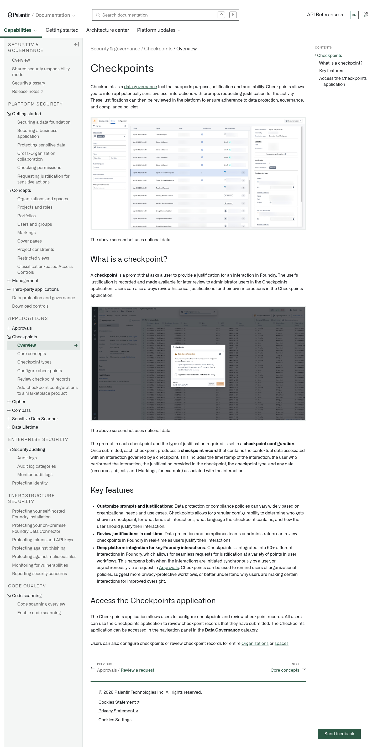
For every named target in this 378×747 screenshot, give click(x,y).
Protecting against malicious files (44, 557)
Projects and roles (34, 207)
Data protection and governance (43, 298)
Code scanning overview (41, 604)
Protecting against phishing (39, 548)
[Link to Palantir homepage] (19, 15)
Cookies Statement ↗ (119, 702)
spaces (281, 643)
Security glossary (28, 83)
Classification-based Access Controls (45, 270)
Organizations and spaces (42, 199)
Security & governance (115, 49)
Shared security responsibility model (41, 72)
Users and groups (34, 224)
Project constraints (35, 250)
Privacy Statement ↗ (118, 711)
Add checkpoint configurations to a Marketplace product (47, 391)
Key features (331, 71)
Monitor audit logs (34, 475)
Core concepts (31, 354)
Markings (26, 233)
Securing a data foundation (44, 122)
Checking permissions (39, 168)
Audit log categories (36, 466)
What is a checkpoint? (341, 63)
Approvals (169, 568)
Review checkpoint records (43, 379)
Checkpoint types (34, 362)
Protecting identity (30, 483)
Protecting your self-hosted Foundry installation (38, 514)
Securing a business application (37, 134)
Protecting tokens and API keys (42, 540)
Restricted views (33, 258)
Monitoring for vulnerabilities (40, 565)
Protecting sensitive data (41, 145)
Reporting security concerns (39, 574)
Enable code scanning (39, 613)
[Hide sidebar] (76, 44)
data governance (140, 87)
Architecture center (107, 30)
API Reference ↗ (325, 15)
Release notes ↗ (27, 92)
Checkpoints (158, 49)
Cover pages (29, 241)
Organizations (255, 643)
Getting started (62, 30)
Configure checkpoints (39, 371)
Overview (21, 60)
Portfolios (26, 216)
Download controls (30, 306)
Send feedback (339, 734)
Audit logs (27, 458)
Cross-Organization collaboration (36, 156)
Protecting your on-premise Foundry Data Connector (39, 528)
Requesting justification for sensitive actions (43, 179)
